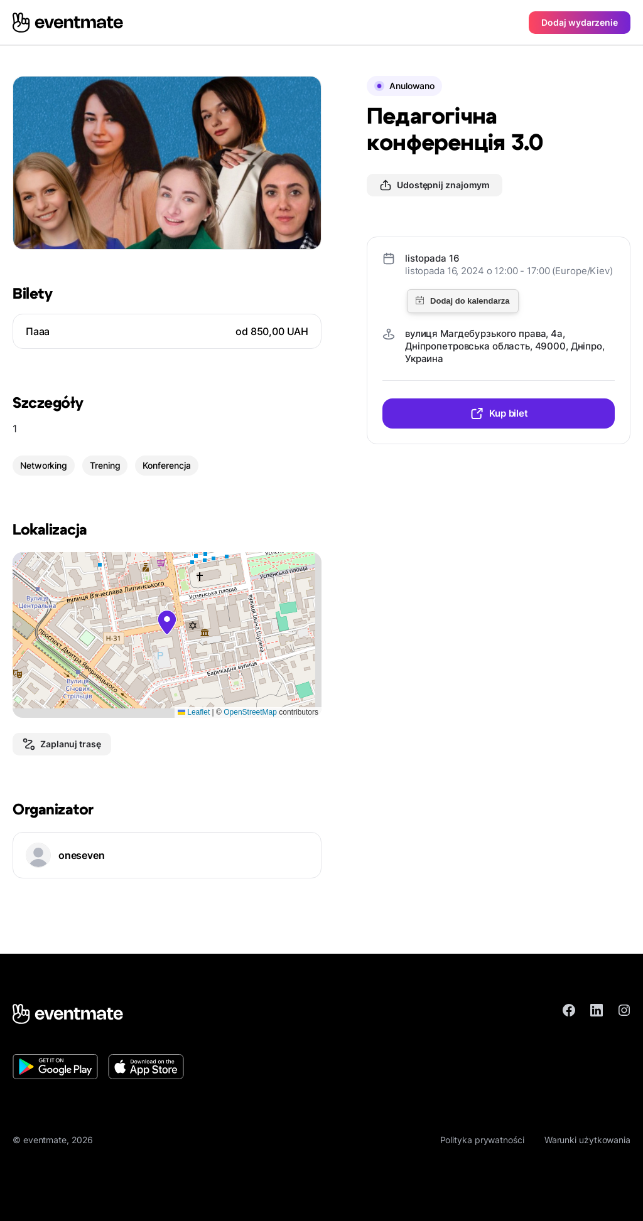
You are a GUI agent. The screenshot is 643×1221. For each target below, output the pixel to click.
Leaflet (194, 712)
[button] (167, 622)
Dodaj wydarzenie (579, 22)
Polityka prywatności (482, 1139)
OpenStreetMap (250, 712)
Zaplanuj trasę (62, 744)
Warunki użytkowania (587, 1139)
